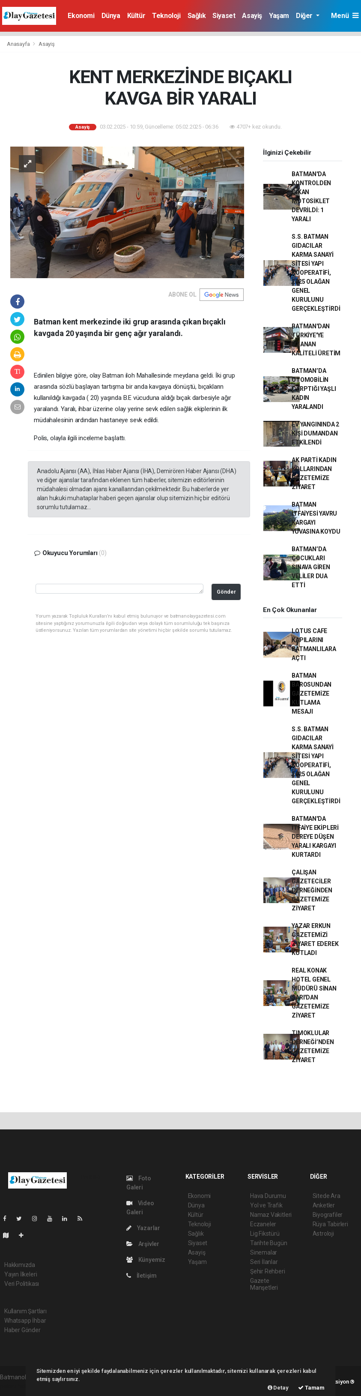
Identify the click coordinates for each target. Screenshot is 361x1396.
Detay (278, 1387)
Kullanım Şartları (25, 1311)
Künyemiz (145, 1259)
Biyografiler (328, 1214)
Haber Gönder (22, 1330)
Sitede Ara (326, 1195)
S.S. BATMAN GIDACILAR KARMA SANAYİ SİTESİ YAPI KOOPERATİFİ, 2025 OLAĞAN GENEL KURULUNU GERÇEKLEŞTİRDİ (316, 272)
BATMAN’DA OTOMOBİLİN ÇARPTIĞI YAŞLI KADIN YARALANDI (314, 388)
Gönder (226, 591)
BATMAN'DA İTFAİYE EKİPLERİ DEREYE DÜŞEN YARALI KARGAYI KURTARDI (315, 836)
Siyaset (223, 16)
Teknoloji (166, 16)
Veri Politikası (21, 1283)
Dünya (110, 16)
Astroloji (323, 1233)
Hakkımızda (19, 1264)
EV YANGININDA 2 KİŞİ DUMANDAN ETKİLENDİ (315, 433)
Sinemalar (263, 1252)
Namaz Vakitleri (271, 1214)
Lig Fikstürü (265, 1233)
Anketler (324, 1205)
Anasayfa (19, 44)
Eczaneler (263, 1224)
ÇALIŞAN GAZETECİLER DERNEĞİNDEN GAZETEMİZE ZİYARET (312, 890)
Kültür (136, 16)
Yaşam (279, 16)
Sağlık (197, 16)
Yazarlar (143, 1228)
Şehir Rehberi (267, 1271)
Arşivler (142, 1243)
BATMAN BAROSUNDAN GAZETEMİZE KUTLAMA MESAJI (311, 693)
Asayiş (252, 16)
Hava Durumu (268, 1195)
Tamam (311, 1387)
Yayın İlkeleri (20, 1274)
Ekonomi (81, 16)
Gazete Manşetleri (264, 1284)
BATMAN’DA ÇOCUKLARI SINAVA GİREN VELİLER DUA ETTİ (311, 567)
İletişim (141, 1275)
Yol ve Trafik (266, 1205)
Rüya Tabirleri (330, 1224)
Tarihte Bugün (268, 1243)
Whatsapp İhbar (25, 1320)
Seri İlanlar (264, 1261)
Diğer (305, 16)
